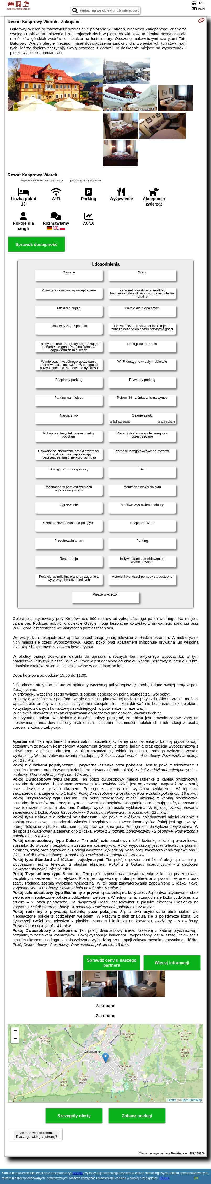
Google (77, 1173)
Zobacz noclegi (137, 1116)
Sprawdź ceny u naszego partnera (111, 962)
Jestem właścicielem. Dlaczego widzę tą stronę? (36, 1135)
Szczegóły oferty (73, 1116)
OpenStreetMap (191, 1100)
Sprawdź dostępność (36, 244)
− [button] (15, 1039)
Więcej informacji (172, 963)
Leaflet (171, 1100)
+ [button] (15, 1031)
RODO (164, 1178)
